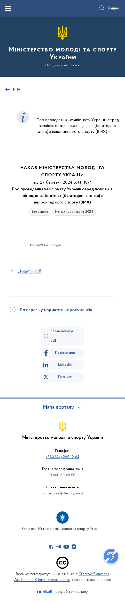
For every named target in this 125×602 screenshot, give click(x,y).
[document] (46, 262)
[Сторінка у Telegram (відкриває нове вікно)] (59, 547)
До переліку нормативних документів (55, 310)
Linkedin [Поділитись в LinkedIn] (65, 365)
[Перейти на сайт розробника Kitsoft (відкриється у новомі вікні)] (45, 592)
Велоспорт (40, 212)
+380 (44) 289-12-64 (62, 457)
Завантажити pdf (61, 336)
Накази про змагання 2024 (74, 212)
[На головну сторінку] (62, 46)
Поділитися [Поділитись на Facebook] (65, 353)
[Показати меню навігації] (8, 8)
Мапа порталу (58, 407)
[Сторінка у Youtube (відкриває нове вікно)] (66, 547)
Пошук (113, 8)
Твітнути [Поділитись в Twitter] (64, 377)
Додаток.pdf (29, 271)
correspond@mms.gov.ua (62, 493)
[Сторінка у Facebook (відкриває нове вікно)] (51, 547)
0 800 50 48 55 (62, 475)
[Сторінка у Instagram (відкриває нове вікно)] (74, 547)
